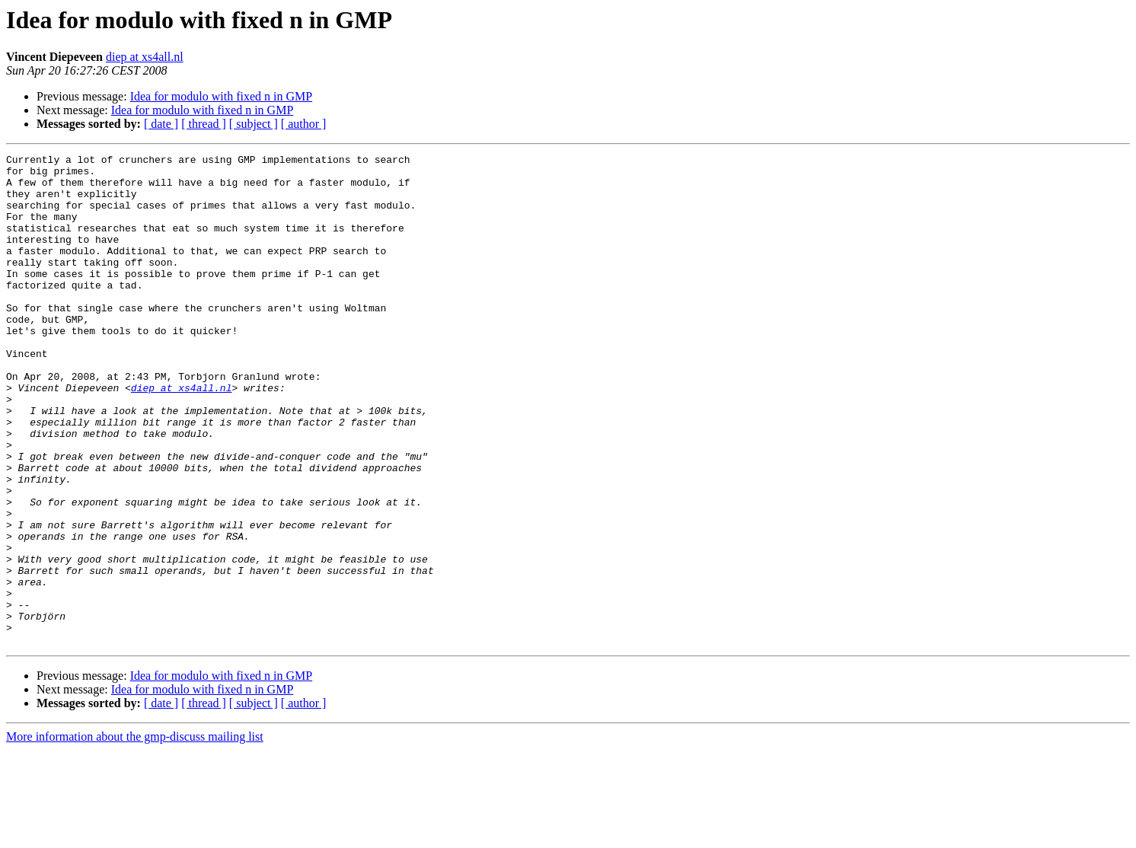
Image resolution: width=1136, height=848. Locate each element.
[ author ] (304, 123)
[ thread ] (203, 123)
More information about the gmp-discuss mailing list (134, 834)
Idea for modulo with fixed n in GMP (221, 96)
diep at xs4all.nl (144, 56)
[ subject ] (253, 123)
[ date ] (161, 123)
